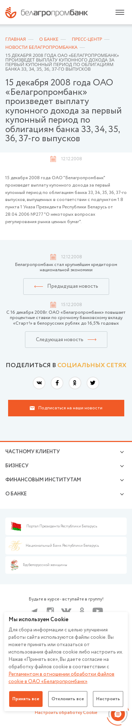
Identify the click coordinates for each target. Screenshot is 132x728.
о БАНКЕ (16, 494)
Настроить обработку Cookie (66, 712)
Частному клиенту (32, 452)
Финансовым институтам (43, 480)
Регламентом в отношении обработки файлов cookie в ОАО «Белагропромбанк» (61, 678)
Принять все (25, 699)
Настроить (108, 699)
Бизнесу (17, 466)
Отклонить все (67, 699)
